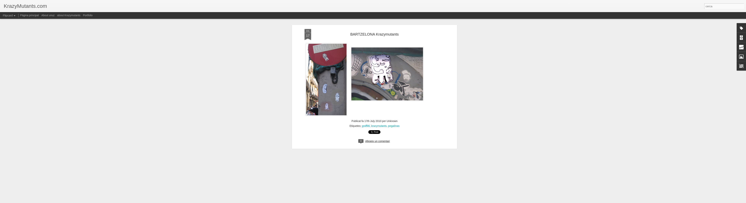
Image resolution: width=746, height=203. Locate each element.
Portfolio (88, 15)
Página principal (29, 15)
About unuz (48, 15)
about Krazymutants (69, 15)
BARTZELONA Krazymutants (374, 34)
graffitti (366, 125)
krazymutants (379, 125)
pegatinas (393, 125)
